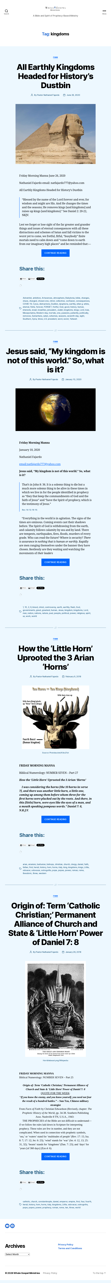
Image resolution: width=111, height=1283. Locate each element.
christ (52, 303)
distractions (44, 307)
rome (81, 873)
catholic (26, 1204)
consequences (82, 303)
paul (51, 616)
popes (61, 873)
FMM (55, 60)
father (25, 870)
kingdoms (68, 313)
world (34, 619)
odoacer (26, 873)
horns (54, 870)
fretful (55, 309)
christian (59, 867)
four (82, 1204)
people (57, 616)
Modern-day (42, 315)
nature (45, 616)
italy (60, 870)
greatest (46, 613)
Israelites (42, 313)
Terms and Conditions (70, 1251)
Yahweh (73, 321)
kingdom (69, 613)
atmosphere (58, 301)
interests (27, 313)
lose (87, 313)
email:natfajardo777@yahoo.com (40, 467)
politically (83, 315)
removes (27, 319)
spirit (88, 616)
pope (54, 873)
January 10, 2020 (73, 382)
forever (39, 309)
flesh (72, 610)
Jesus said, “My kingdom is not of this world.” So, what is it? (55, 363)
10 (26, 610)
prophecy (46, 1210)
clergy (73, 867)
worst (66, 321)
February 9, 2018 (73, 679)
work (28, 619)
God (61, 309)
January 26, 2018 (73, 955)
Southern (27, 321)
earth (59, 610)
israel (34, 313)
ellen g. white (83, 307)
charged (33, 303)
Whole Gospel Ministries (27, 1276)
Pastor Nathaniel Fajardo (48, 98)
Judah (60, 313)
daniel (80, 867)
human (81, 309)
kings (76, 313)
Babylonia (70, 301)
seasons (62, 319)
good (66, 309)
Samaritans (37, 319)
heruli (36, 870)
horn (49, 870)
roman (75, 873)
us (24, 619)
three (35, 876)
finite (32, 309)
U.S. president (50, 321)
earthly (72, 307)
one (58, 315)
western (42, 876)
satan (45, 319)
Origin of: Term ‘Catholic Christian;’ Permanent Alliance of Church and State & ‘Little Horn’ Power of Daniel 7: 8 (55, 927)
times (40, 321)
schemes (53, 319)
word (60, 321)
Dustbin (54, 307)
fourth (88, 1204)
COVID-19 (27, 307)
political (65, 616)
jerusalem (51, 313)
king (65, 870)
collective (60, 303)
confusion (70, 303)
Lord (82, 313)
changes (85, 301)
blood (35, 610)
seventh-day (73, 319)
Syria (34, 321)
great (38, 613)
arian (25, 867)
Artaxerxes (47, 301)
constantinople (45, 1204)
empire (72, 1204)
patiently (74, 315)
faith (86, 867)
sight (82, 319)
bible (78, 301)
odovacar (35, 873)
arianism (32, 867)
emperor (63, 1204)
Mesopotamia (29, 315)
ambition (37, 301)
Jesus (61, 613)
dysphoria (63, 307)
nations (37, 616)
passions (65, 315)
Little (86, 870)
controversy (50, 610)
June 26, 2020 (73, 98)
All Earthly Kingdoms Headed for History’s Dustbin (55, 79)
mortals (52, 315)
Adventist (27, 301)
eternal (26, 309)
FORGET (48, 309)
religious (81, 616)
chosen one (43, 303)
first (31, 870)
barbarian (41, 867)
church (67, 867)
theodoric (27, 876)
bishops (50, 867)
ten (66, 1210)
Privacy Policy (65, 1247)
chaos (25, 303)
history (73, 309)
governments (29, 613)
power (73, 616)
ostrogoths (46, 873)
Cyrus (35, 307)
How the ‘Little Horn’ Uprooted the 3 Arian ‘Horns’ (55, 660)
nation (30, 616)
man (25, 616)
